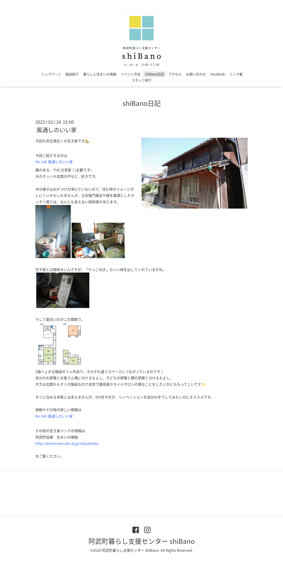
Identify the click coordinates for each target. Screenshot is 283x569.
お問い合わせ (196, 74)
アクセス (175, 74)
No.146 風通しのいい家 (54, 161)
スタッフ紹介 (142, 80)
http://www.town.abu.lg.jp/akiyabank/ (67, 443)
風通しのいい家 (56, 130)
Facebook (217, 74)
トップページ (51, 74)
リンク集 (236, 74)
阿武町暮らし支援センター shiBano (141, 541)
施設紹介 (72, 74)
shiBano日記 (154, 74)
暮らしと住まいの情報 (99, 74)
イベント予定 (131, 74)
